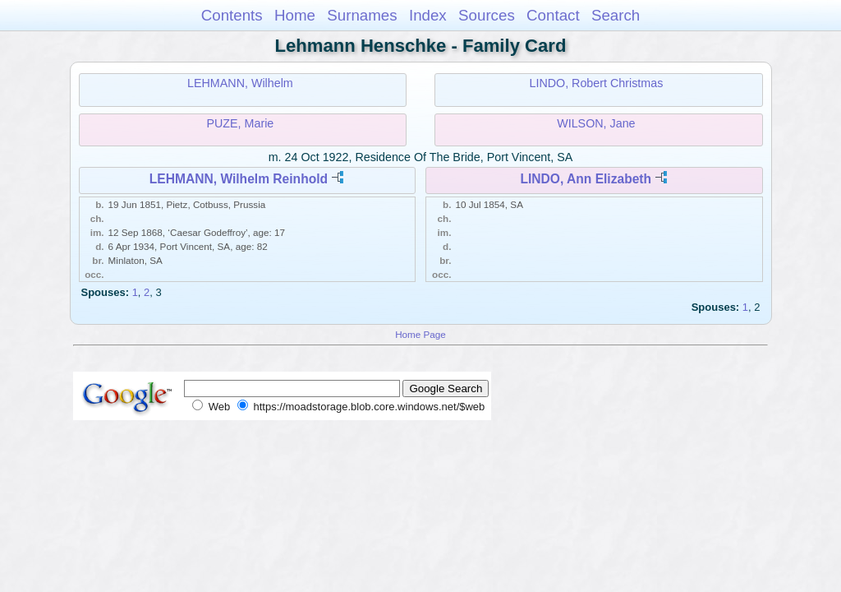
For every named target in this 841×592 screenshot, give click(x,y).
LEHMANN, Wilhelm (240, 83)
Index (428, 15)
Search (615, 15)
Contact (553, 15)
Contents (232, 15)
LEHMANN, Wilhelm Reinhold (238, 179)
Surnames (362, 15)
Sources (486, 15)
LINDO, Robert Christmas (596, 83)
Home (294, 15)
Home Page (420, 334)
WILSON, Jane (596, 123)
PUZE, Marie (239, 123)
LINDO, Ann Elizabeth (585, 179)
